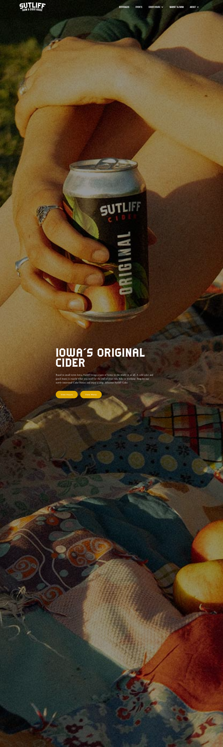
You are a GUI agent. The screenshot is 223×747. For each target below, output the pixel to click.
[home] (32, 7)
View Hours (67, 394)
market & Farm (177, 7)
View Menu (91, 394)
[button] (155, 7)
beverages (124, 7)
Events (139, 7)
